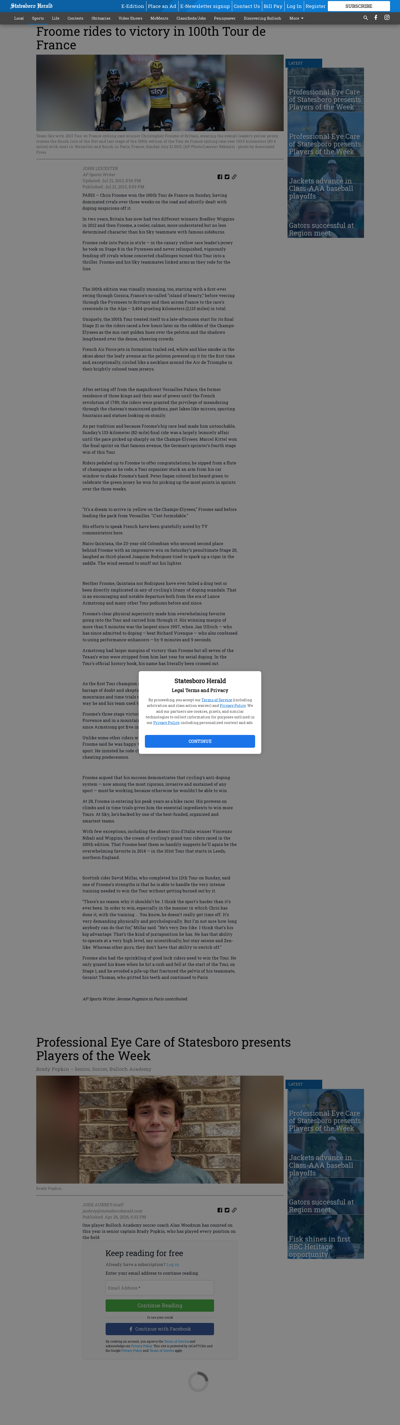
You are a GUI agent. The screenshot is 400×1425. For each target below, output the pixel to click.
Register (316, 6)
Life (55, 18)
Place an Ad (162, 6)
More (297, 18)
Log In (294, 6)
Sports (38, 18)
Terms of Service (217, 699)
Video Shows (130, 18)
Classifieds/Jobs (191, 18)
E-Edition (132, 6)
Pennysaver (225, 18)
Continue (200, 741)
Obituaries (101, 18)
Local (19, 18)
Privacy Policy (233, 705)
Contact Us (247, 6)
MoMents (159, 18)
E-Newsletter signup (205, 6)
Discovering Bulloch (262, 18)
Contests (75, 18)
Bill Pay (273, 6)
